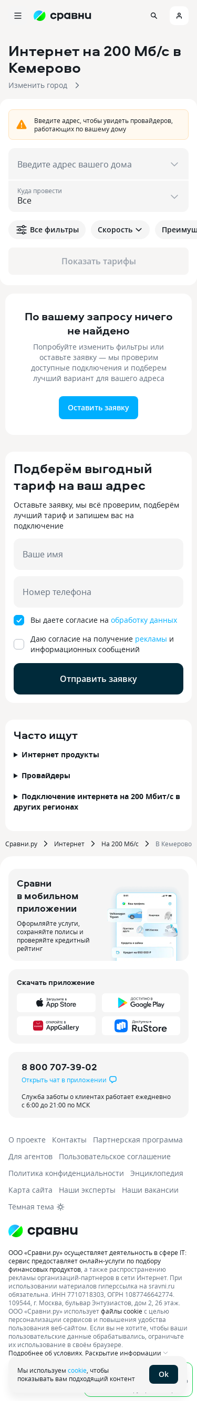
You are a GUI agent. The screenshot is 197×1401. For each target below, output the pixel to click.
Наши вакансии (150, 1190)
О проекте (27, 1140)
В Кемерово (173, 843)
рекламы (151, 639)
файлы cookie (121, 1311)
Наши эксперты (87, 1190)
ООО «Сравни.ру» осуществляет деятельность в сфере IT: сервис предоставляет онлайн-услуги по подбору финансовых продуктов (97, 1260)
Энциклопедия (156, 1173)
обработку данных (144, 620)
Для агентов (30, 1156)
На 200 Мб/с (120, 843)
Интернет (69, 843)
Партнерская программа (138, 1140)
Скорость (120, 229)
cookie (77, 1370)
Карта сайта (30, 1190)
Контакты (69, 1140)
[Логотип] (43, 1231)
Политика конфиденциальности (66, 1173)
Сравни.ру (21, 843)
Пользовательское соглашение (115, 1156)
